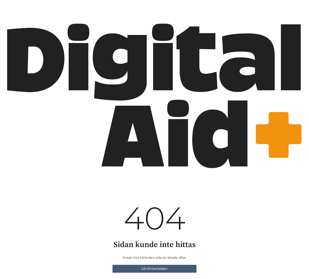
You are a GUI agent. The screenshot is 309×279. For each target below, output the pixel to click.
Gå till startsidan (154, 269)
